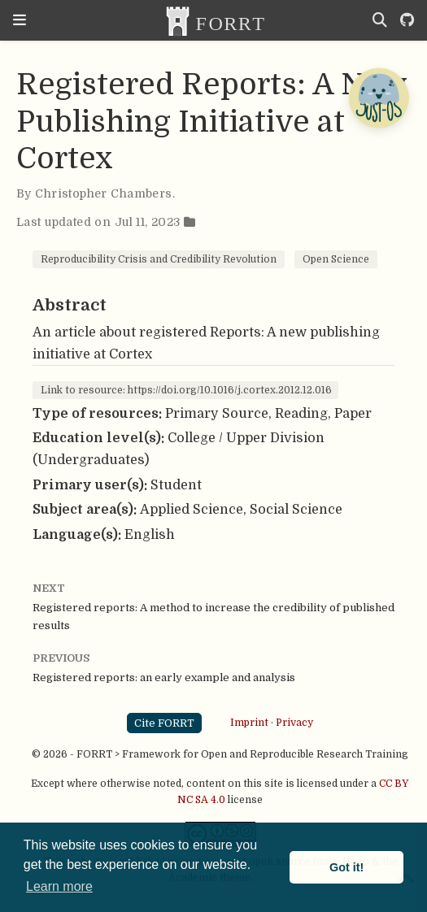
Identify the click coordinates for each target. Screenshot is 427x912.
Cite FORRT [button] (164, 723)
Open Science (336, 259)
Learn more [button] (59, 886)
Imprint (249, 722)
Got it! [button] (346, 867)
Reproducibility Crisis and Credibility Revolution (159, 259)
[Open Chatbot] (378, 97)
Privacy (294, 722)
